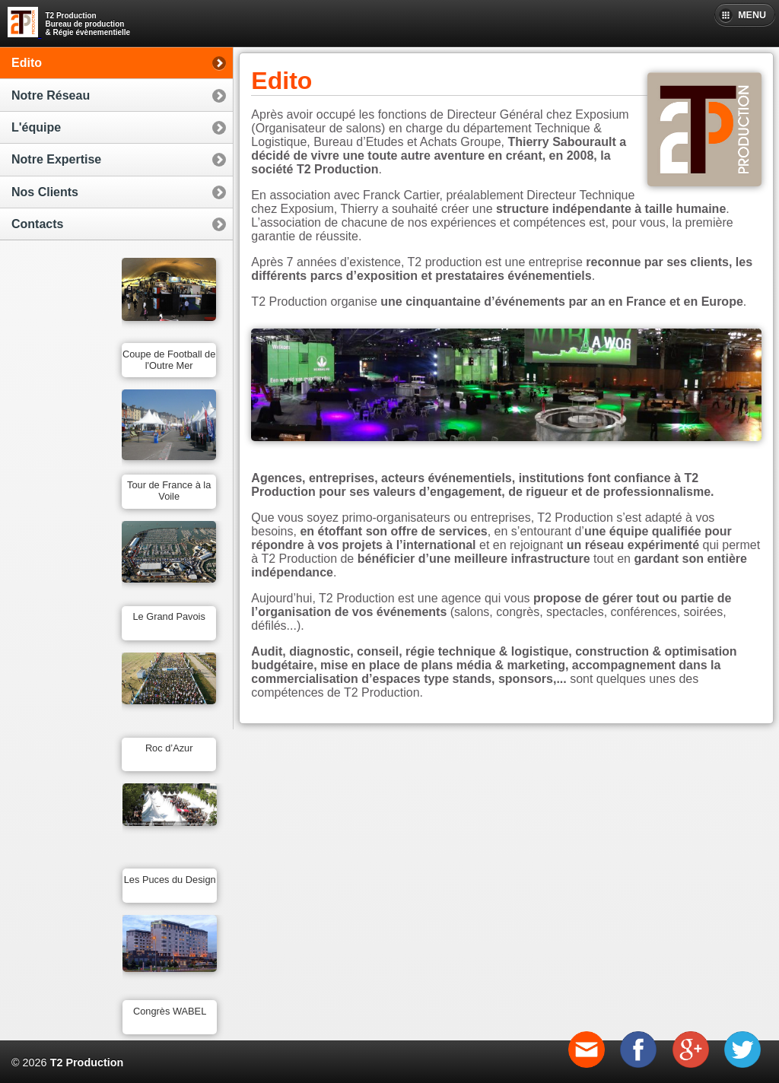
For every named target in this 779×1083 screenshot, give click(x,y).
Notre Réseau (50, 95)
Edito (26, 62)
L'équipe (36, 127)
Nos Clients (44, 192)
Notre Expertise (56, 159)
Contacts (37, 224)
